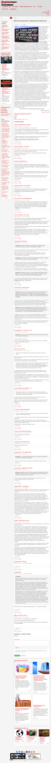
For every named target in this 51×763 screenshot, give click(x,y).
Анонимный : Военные (20, 241)
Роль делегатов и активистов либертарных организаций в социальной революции (21, 676)
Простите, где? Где (19, 349)
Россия (15, 116)
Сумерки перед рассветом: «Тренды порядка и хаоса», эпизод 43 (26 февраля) (6, 48)
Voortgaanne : (18, 572)
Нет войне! (15, 6)
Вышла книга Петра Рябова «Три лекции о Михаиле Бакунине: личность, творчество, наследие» (5, 188)
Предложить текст (6, 6)
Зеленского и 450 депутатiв (21, 441)
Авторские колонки (20, 660)
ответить (15, 158)
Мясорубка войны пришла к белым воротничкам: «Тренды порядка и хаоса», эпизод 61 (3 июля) (6, 37)
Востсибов (17, 679)
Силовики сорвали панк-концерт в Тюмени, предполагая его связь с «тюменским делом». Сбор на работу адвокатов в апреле (6, 90)
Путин (15, 118)
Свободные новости (21, 728)
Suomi (27, 119)
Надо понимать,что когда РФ (22, 185)
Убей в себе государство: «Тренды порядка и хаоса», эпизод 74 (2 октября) (6, 33)
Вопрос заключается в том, (21, 520)
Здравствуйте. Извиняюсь (21, 486)
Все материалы (5, 120)
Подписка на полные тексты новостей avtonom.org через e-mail (6, 150)
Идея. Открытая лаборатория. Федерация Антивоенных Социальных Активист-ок (43, 739)
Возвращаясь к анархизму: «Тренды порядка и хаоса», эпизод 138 (6, 30)
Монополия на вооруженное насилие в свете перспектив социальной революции (22, 709)
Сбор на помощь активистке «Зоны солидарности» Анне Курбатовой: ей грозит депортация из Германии (6, 124)
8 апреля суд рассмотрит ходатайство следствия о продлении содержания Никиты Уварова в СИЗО (6, 66)
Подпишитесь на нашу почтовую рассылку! (5, 109)
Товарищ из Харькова (28, 563)
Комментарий (17, 639)
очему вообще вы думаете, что (23, 388)
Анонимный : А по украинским (22, 452)
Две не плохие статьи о (20, 615)
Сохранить (17, 655)
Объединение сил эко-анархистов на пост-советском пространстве (31, 738)
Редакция (24, 24)
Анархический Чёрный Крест (6, 53)
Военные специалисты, (20, 161)
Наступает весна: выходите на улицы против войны (6, 44)
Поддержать (13, 9)
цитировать (20, 158)
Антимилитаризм (17, 114)
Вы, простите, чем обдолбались (23, 198)
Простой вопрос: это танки (21, 146)
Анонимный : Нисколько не (21, 287)
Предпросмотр (23, 655)
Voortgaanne (27, 487)
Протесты (28, 114)
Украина (15, 115)
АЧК (34, 6)
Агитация (39, 6)
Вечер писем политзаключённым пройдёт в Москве (5, 195)
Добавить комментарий (18, 119)
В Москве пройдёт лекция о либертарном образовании (6, 183)
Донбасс (15, 117)
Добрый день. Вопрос (20, 561)
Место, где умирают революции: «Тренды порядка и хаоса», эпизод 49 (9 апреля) (6, 41)
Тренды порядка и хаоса (26, 6)
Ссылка (15, 126)
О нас (25, 760)
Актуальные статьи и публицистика (26, 113)
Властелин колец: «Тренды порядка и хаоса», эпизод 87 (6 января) (5, 26)
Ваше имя (16, 635)
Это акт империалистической (22, 124)
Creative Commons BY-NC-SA (37, 759)
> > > (6, 198)
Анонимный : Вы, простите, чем (23, 330)
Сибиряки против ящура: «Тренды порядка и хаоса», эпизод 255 (6, 166)
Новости (15, 113)
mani (26, 148)
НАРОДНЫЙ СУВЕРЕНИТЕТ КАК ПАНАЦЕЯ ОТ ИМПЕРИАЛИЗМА (19, 738)
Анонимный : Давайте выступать (23, 468)
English (24, 119)
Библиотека (5, 9)
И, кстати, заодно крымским (22, 409)
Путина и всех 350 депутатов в (22, 431)
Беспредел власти (23, 114)
